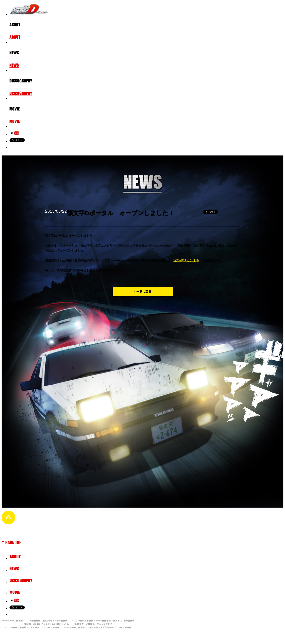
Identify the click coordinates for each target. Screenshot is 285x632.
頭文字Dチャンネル (186, 260)
